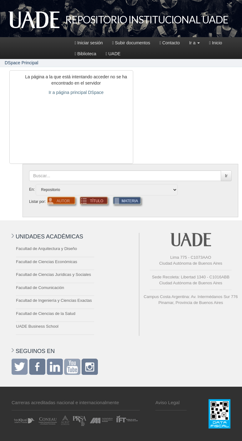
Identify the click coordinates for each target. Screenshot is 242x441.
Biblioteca (85, 53)
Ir (226, 175)
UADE (113, 53)
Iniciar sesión (89, 42)
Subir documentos (131, 42)
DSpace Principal (21, 62)
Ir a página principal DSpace (75, 92)
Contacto (169, 42)
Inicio (215, 42)
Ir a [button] (194, 42)
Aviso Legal (167, 402)
